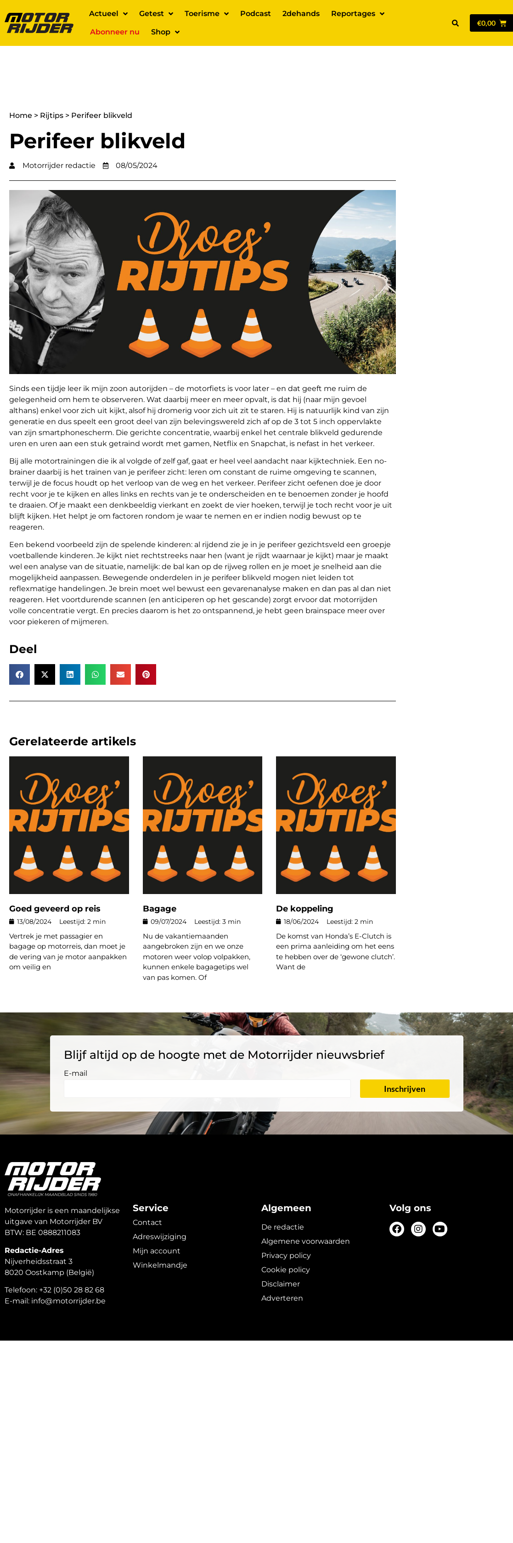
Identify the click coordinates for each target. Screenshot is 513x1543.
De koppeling (304, 877)
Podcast (255, 13)
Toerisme (207, 14)
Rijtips (51, 83)
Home (20, 83)
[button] (455, 23)
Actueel (108, 14)
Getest (156, 14)
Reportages (357, 14)
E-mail (75, 1041)
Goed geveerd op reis (55, 877)
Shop (165, 32)
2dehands (301, 13)
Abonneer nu (115, 32)
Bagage (159, 877)
